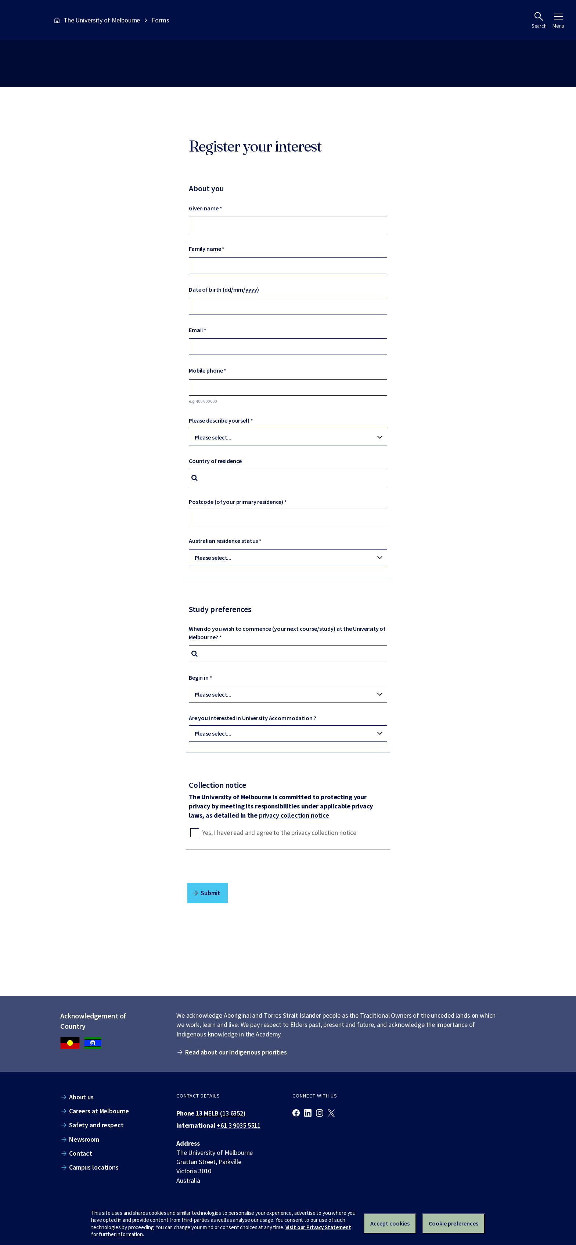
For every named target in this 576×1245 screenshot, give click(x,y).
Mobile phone (206, 370)
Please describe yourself (219, 420)
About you (206, 188)
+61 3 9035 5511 (238, 1125)
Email (196, 330)
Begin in (199, 677)
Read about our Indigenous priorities (236, 1052)
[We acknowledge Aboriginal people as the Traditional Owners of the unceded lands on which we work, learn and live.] (92, 1043)
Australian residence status (223, 540)
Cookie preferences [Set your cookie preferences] (453, 1223)
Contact (80, 1153)
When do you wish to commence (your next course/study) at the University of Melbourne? (287, 632)
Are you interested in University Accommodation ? (252, 718)
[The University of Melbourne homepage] (26, 20)
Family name (205, 248)
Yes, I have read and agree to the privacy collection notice (279, 832)
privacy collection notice (294, 815)
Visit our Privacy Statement (318, 1227)
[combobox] (288, 478)
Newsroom (84, 1139)
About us (81, 1097)
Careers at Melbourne (99, 1111)
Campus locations (94, 1167)
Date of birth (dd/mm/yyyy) (224, 289)
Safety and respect (96, 1125)
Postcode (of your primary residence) (236, 501)
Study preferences (220, 609)
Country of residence (215, 461)
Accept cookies (390, 1223)
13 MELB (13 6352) (221, 1113)
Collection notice (217, 785)
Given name (204, 208)
